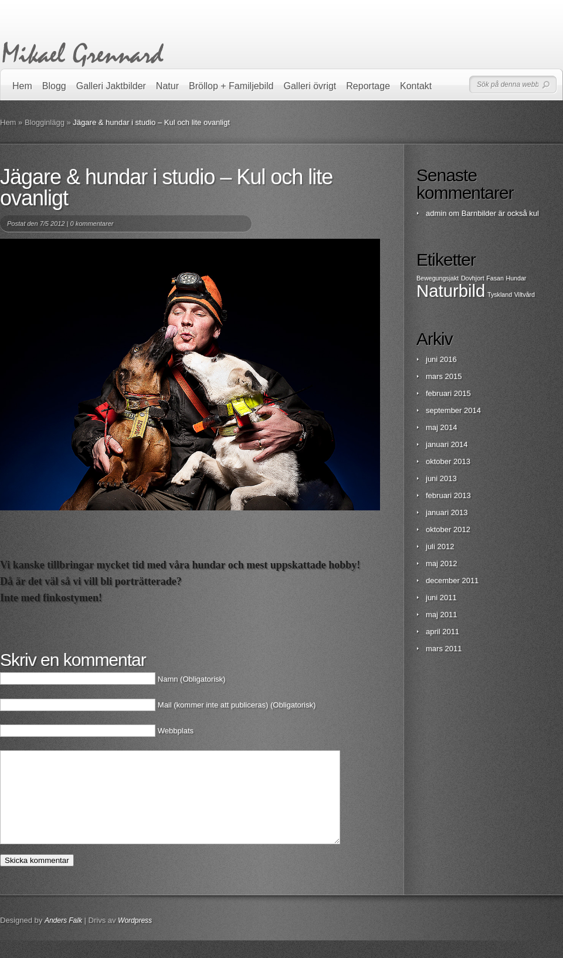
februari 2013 (448, 495)
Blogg (54, 86)
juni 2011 (441, 597)
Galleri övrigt (310, 86)
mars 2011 (444, 648)
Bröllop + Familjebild (231, 86)
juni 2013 (441, 478)
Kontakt (416, 86)
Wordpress (135, 938)
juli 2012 (440, 546)
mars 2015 (444, 376)
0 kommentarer (91, 223)
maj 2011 (441, 614)
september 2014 (453, 410)
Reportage (368, 86)
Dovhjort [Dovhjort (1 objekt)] (472, 278)
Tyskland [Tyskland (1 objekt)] (499, 294)
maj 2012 (441, 563)
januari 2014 (447, 444)
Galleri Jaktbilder (111, 86)
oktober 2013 (448, 461)
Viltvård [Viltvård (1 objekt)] (524, 294)
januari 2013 (447, 512)
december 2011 (452, 580)
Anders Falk (63, 938)
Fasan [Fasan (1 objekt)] (495, 278)
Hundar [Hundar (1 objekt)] (516, 278)
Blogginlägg (45, 122)
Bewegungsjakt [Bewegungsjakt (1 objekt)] (437, 278)
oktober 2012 (448, 529)
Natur (167, 86)
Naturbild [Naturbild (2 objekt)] (450, 290)
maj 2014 (441, 427)
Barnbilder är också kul (500, 213)
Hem (22, 86)
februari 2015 (448, 393)
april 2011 (442, 631)
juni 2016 (441, 359)
